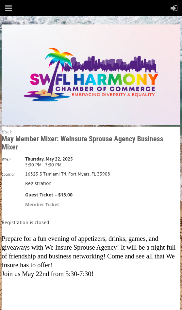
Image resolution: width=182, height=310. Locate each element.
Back (7, 131)
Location (8, 174)
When (6, 159)
